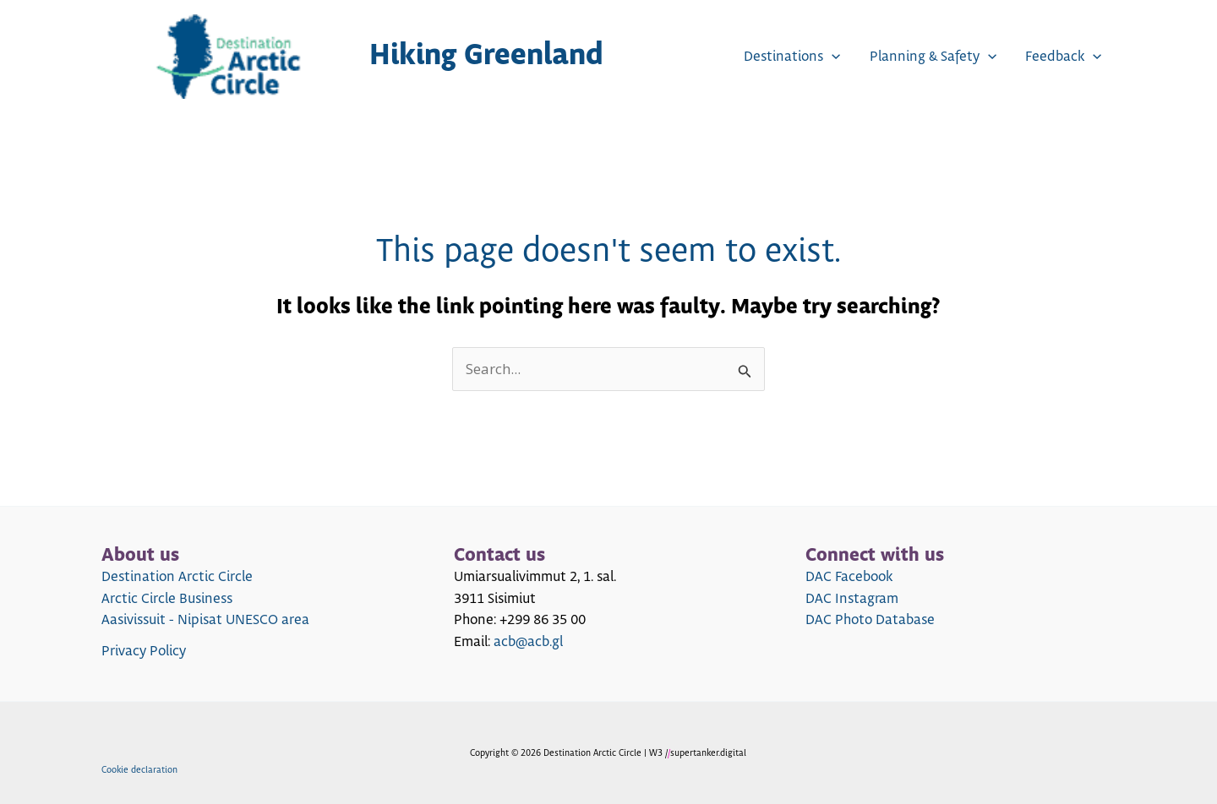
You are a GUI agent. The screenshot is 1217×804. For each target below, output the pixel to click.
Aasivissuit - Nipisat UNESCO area (205, 619)
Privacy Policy (143, 651)
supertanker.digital (708, 752)
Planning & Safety (933, 56)
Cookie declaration (139, 769)
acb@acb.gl (528, 641)
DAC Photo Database (870, 619)
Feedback (1063, 56)
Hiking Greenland (486, 56)
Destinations (792, 56)
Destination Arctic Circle (177, 576)
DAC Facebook (848, 576)
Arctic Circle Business (166, 598)
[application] (831, 56)
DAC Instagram (851, 598)
